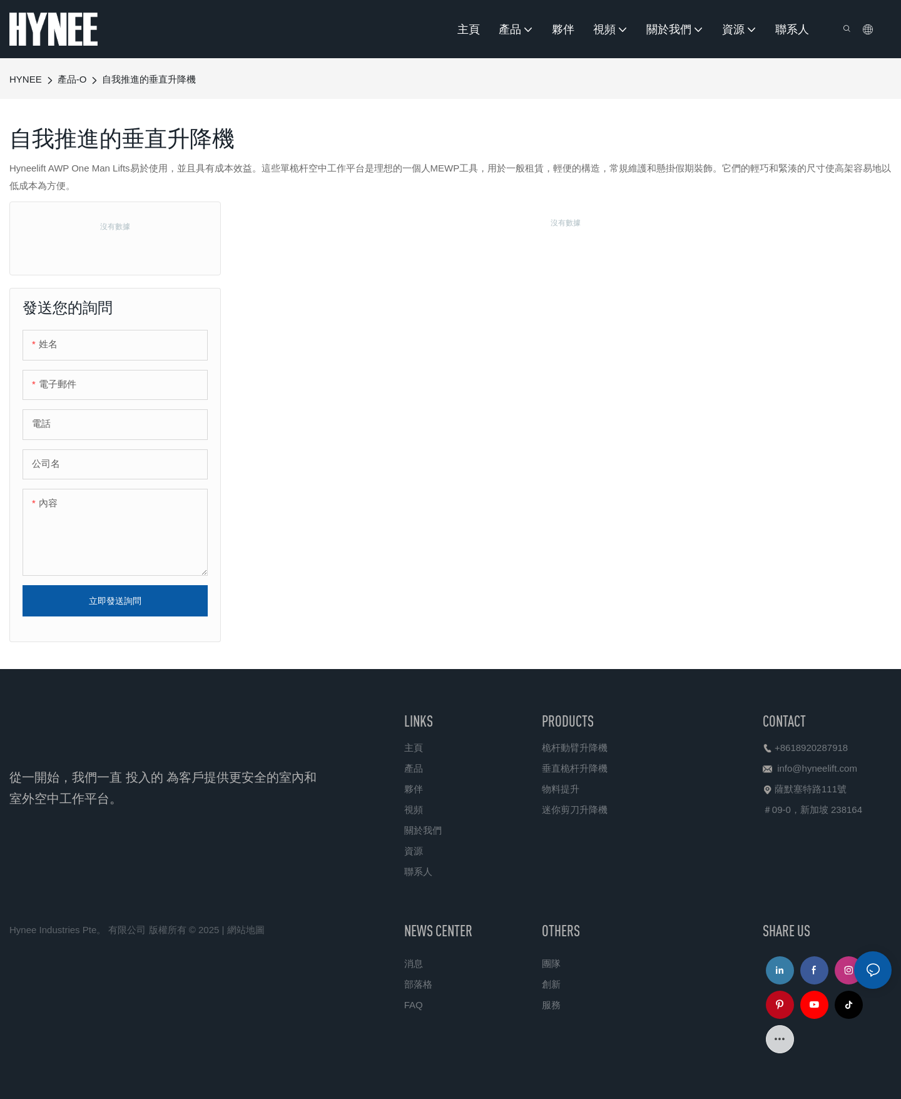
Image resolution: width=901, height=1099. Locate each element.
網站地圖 (246, 929)
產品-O (72, 79)
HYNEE (25, 79)
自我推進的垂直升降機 (149, 79)
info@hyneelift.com (817, 768)
